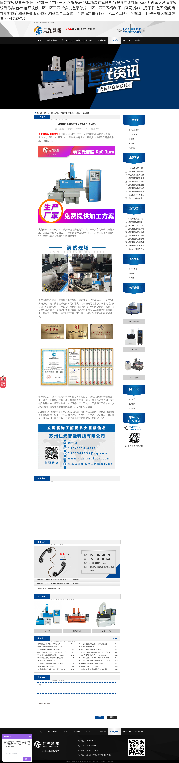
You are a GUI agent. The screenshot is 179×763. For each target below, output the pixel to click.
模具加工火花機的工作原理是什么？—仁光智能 (62, 584)
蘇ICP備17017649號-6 (106, 761)
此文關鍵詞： (40, 588)
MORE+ (115, 638)
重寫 (112, 717)
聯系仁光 (132, 404)
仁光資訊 (50, 113)
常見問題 (132, 148)
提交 (99, 717)
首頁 (45, 113)
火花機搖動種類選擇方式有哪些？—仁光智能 (61, 580)
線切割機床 (133, 134)
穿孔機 (131, 139)
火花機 (56, 113)
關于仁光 (132, 399)
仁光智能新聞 (134, 130)
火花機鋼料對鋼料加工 (52, 588)
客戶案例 (132, 408)
